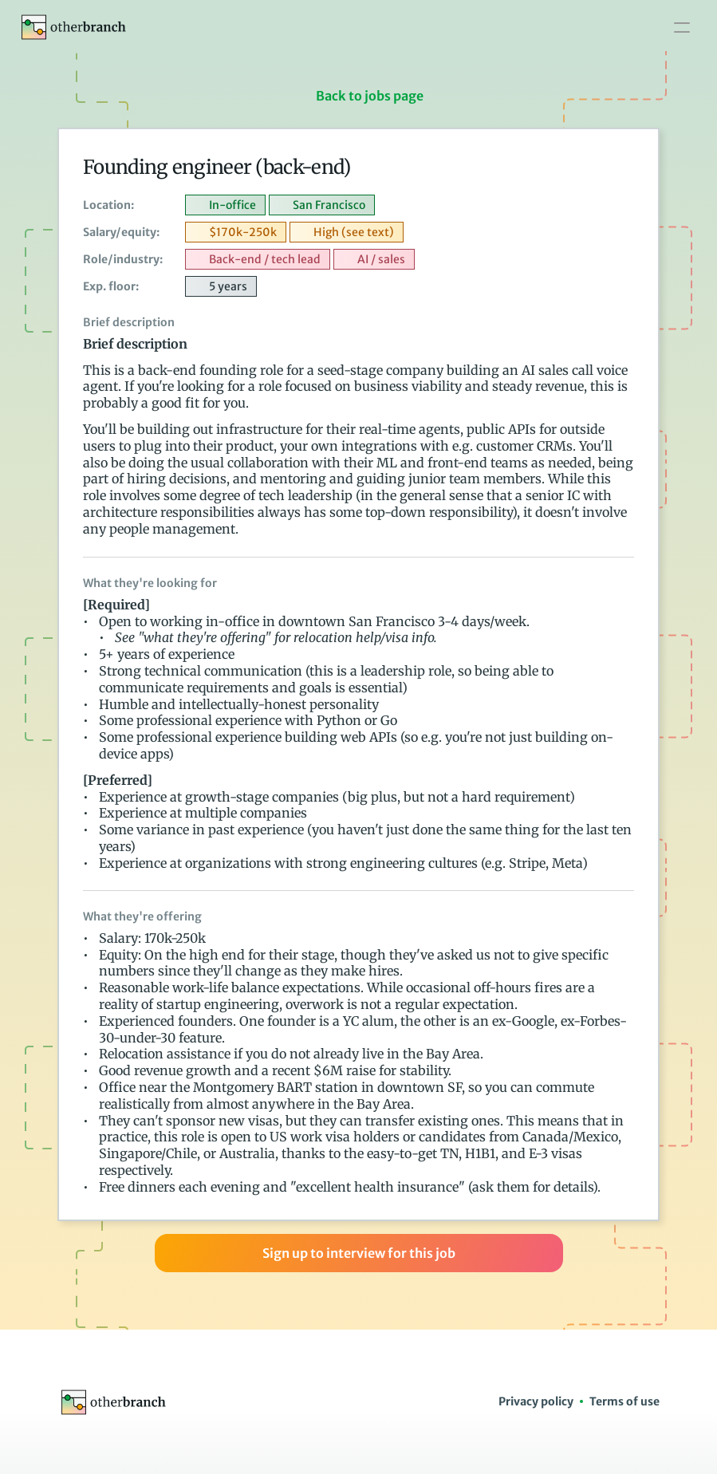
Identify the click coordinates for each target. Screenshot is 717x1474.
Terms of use (624, 1401)
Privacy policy (535, 1401)
